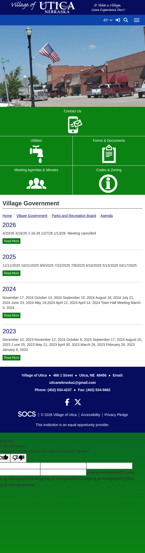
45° (108, 20)
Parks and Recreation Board (74, 216)
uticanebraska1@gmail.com (72, 383)
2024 (9, 289)
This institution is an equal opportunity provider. (72, 425)
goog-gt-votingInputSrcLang (110, 472)
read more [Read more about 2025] (11, 273)
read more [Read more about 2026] (11, 241)
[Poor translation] (18, 458)
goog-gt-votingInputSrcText (65, 479)
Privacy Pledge (116, 415)
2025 (9, 256)
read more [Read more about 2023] (11, 357)
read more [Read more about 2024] (11, 315)
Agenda (106, 216)
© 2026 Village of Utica (59, 415)
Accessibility (90, 415)
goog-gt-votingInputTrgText (110, 479)
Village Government (31, 216)
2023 (9, 331)
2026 (9, 224)
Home (7, 216)
